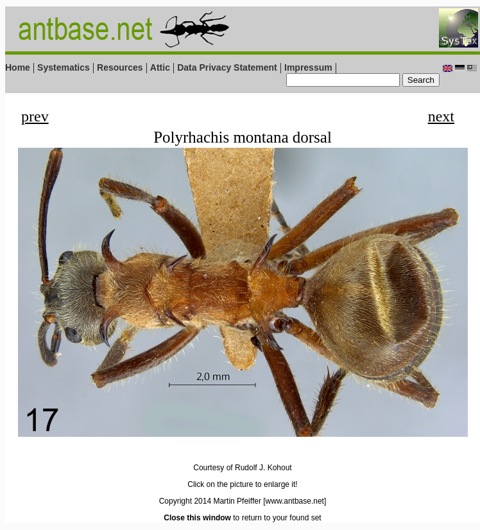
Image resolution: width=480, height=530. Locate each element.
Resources (120, 67)
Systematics (63, 67)
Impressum (308, 67)
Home (17, 67)
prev (35, 116)
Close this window (197, 517)
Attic (160, 67)
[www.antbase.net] (294, 501)
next (441, 116)
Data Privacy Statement (227, 67)
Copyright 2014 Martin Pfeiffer (210, 501)
